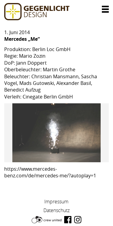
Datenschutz (56, 210)
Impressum (56, 201)
